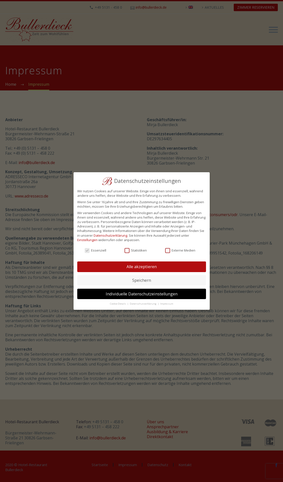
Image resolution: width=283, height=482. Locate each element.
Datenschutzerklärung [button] (143, 303)
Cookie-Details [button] (118, 303)
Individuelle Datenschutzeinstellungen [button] (142, 294)
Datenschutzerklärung (110, 235)
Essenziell (95, 250)
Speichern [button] (141, 280)
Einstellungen (87, 240)
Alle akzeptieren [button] (142, 266)
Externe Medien (180, 250)
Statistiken (136, 250)
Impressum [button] (166, 303)
